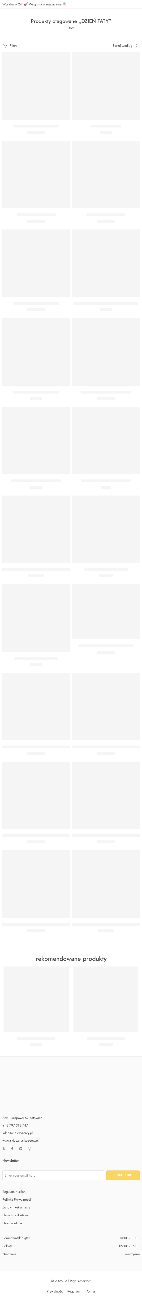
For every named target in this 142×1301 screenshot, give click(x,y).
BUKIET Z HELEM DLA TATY (106, 569)
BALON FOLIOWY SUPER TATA (106, 392)
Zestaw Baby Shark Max (106, 1038)
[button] (36, 112)
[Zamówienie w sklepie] (126, 45)
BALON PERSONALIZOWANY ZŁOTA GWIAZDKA (42, 747)
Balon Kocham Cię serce (105, 214)
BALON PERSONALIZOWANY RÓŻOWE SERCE (41, 835)
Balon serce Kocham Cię (36, 214)
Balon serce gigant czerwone (36, 126)
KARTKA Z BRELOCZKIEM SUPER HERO (105, 303)
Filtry (9, 46)
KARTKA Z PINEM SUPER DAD (36, 481)
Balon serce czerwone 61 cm (36, 303)
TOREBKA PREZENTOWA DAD (106, 481)
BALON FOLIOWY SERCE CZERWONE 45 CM (40, 569)
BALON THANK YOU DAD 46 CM (105, 646)
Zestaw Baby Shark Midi (36, 1038)
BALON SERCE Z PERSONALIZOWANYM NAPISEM (44, 924)
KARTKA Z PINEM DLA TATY (36, 392)
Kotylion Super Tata (105, 126)
